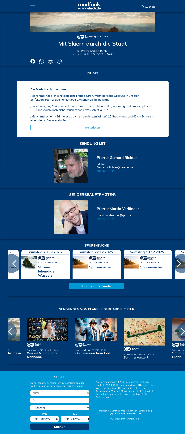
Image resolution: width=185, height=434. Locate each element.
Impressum (104, 410)
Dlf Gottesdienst (126, 388)
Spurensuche (101, 36)
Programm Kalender (96, 286)
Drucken (59, 61)
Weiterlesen (92, 128)
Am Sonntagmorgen (106, 382)
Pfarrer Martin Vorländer (118, 208)
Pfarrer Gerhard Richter (94, 51)
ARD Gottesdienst (129, 382)
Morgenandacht (129, 391)
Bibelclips (143, 385)
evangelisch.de (134, 413)
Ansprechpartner (129, 410)
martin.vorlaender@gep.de (114, 215)
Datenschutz (144, 410)
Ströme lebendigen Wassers (47, 271)
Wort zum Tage (133, 394)
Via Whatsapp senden (41, 61)
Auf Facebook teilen (32, 61)
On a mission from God (92, 353)
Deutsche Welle (81, 54)
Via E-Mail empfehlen (50, 61)
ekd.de (122, 413)
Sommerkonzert (136, 357)
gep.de (113, 413)
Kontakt (115, 410)
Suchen (150, 7)
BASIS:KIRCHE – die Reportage (120, 385)
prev (11, 263)
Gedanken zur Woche (107, 391)
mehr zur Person (105, 171)
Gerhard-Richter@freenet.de (115, 167)
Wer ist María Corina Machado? (42, 355)
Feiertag (142, 388)
